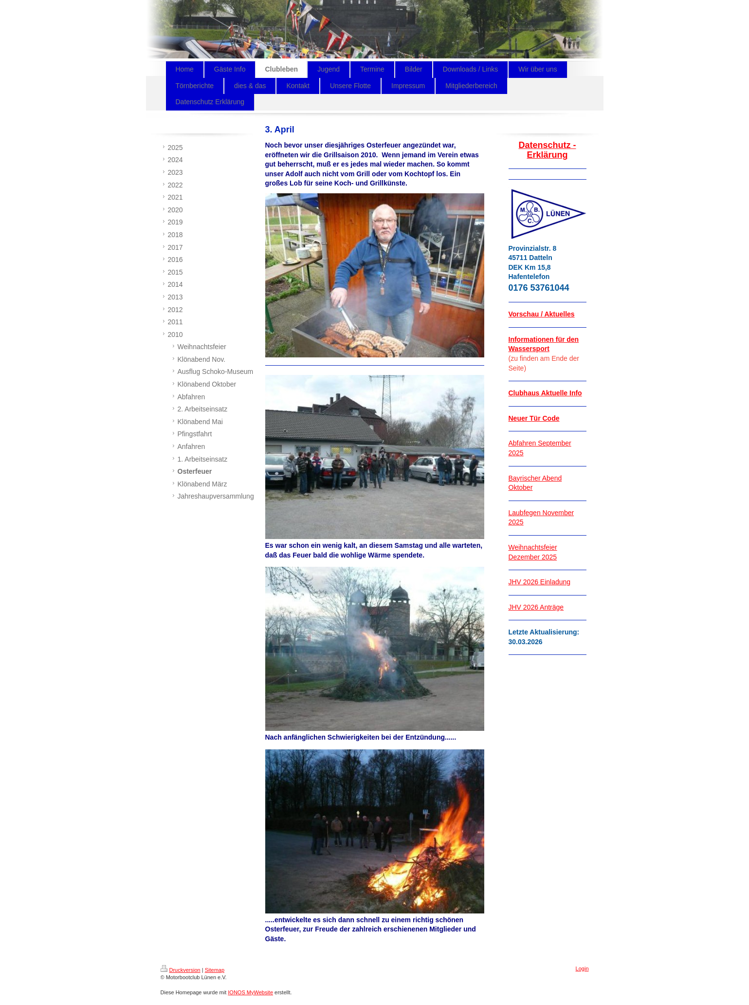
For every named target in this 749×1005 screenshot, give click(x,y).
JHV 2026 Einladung (540, 582)
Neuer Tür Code (534, 418)
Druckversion (181, 970)
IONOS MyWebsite (250, 992)
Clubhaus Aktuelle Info (545, 393)
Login (582, 968)
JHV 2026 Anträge (536, 607)
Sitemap (214, 970)
